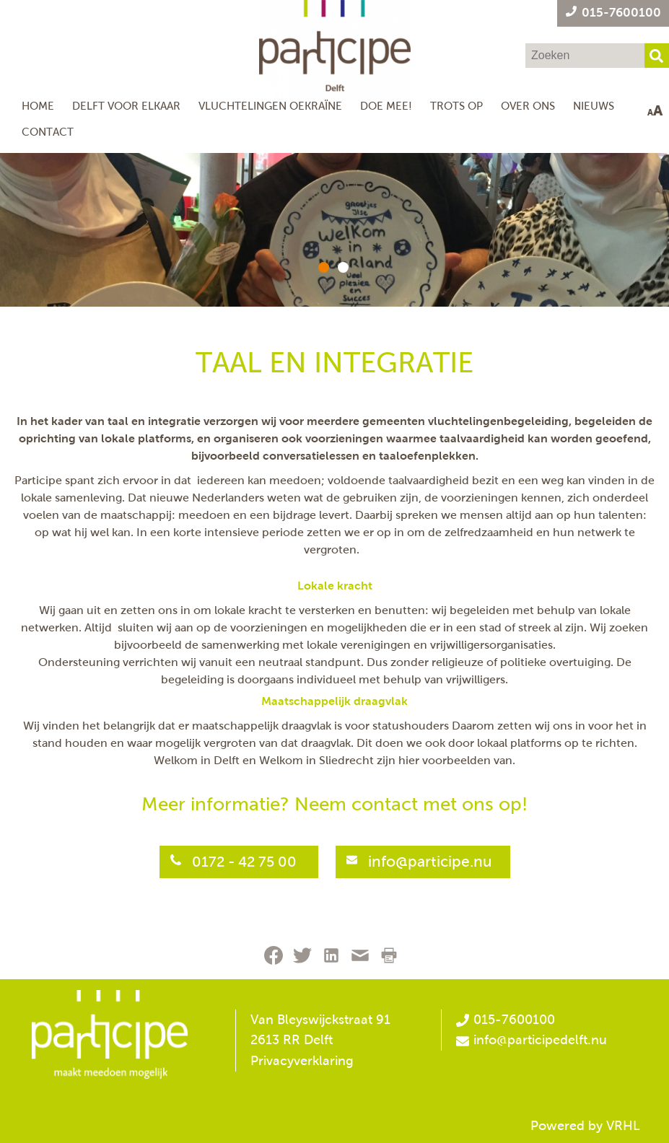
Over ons (528, 106)
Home (38, 106)
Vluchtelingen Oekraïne (270, 106)
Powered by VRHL (585, 1125)
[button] (323, 267)
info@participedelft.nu (540, 1040)
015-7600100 (505, 1019)
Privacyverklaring (302, 1061)
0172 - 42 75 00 (246, 862)
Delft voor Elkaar (126, 106)
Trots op (456, 106)
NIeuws (593, 106)
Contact (48, 132)
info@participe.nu (430, 862)
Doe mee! (386, 106)
